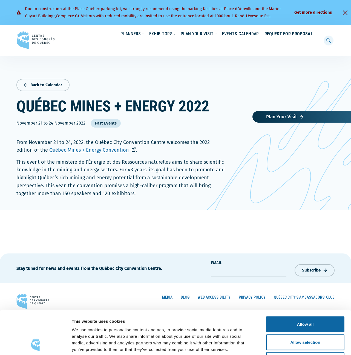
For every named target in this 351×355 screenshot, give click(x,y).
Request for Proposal (288, 45)
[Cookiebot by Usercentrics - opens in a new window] (35, 344)
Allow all (305, 283)
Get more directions (313, 12)
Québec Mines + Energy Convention (92, 149)
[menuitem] (310, 33)
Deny (305, 319)
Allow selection (305, 301)
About (268, 34)
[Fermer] (345, 13)
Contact (290, 34)
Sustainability (223, 34)
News (249, 34)
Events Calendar (235, 45)
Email (216, 261)
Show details (287, 344)
